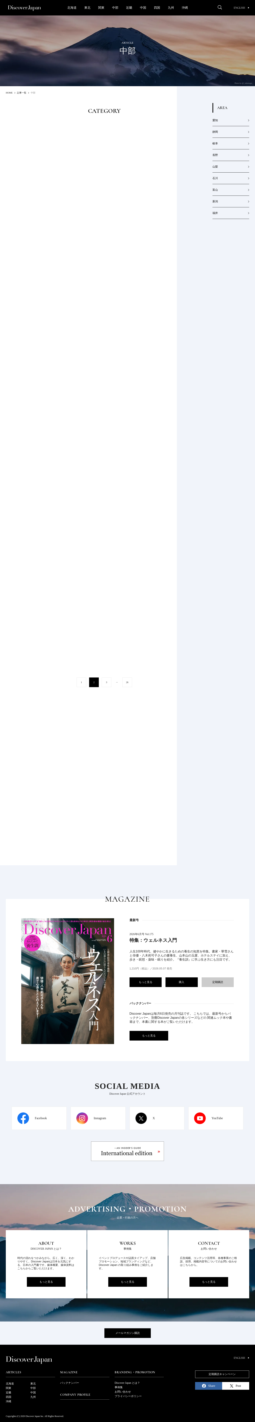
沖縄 (185, 7)
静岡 (215, 131)
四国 (157, 7)
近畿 (129, 7)
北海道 (72, 7)
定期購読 (217, 982)
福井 (215, 213)
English (241, 7)
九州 (171, 7)
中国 (143, 7)
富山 (215, 189)
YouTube (217, 1118)
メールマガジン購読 (127, 1333)
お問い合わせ (123, 1391)
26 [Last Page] (127, 682)
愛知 (215, 120)
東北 (87, 7)
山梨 (215, 166)
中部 (115, 7)
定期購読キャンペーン (222, 1374)
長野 (215, 155)
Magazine (69, 1372)
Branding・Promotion (135, 1372)
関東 (101, 7)
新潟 (215, 201)
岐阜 (215, 143)
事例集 (119, 1387)
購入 (181, 982)
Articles (13, 1372)
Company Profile (75, 1395)
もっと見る (145, 982)
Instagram (100, 1118)
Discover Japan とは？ (127, 1382)
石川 (215, 178)
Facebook (41, 1118)
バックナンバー (69, 1382)
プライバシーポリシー (128, 1396)
